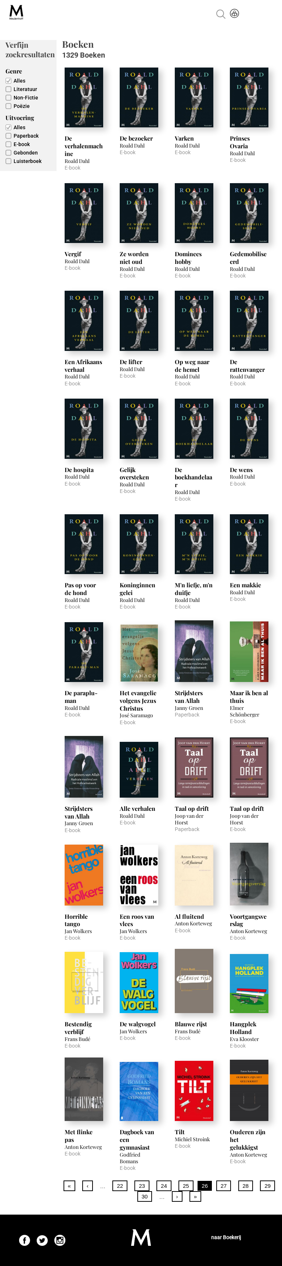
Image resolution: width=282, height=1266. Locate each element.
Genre (14, 71)
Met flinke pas (79, 1135)
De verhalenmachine (84, 145)
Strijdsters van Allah (189, 696)
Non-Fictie (26, 98)
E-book (22, 144)
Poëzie (22, 106)
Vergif (73, 254)
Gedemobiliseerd (248, 257)
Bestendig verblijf (78, 1027)
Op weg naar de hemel (192, 365)
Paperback (26, 136)
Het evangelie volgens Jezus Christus (138, 700)
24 (164, 1186)
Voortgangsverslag (248, 920)
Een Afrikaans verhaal (83, 365)
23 (142, 1186)
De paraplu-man (81, 696)
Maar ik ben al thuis (249, 696)
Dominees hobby (188, 257)
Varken (184, 138)
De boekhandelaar (193, 477)
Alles (19, 81)
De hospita (79, 470)
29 (267, 1186)
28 (246, 1186)
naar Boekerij (226, 1237)
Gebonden (26, 153)
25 (186, 1186)
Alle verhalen (137, 808)
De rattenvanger (247, 365)
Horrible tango (76, 920)
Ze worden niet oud (134, 257)
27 (224, 1186)
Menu (269, 14)
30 (145, 1196)
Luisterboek (27, 161)
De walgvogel (138, 1024)
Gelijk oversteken (134, 473)
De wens (241, 470)
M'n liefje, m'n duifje (194, 588)
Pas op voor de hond (80, 588)
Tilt (180, 1132)
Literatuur (25, 89)
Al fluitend (189, 916)
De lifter (131, 362)
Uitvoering (20, 117)
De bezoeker (136, 138)
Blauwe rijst (191, 1024)
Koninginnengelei (137, 588)
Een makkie (245, 585)
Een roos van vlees (137, 920)
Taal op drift (192, 808)
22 (120, 1186)
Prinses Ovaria (240, 142)
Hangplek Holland (243, 1027)
